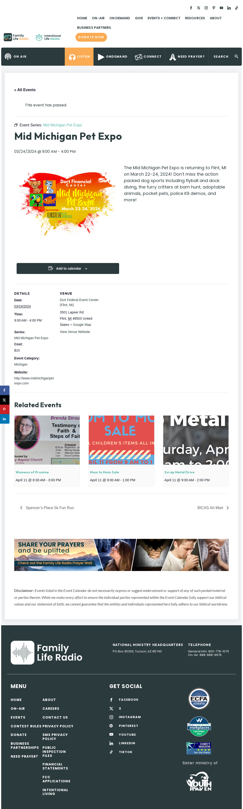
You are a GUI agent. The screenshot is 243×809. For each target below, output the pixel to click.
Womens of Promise (32, 472)
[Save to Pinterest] (4, 409)
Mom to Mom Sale (104, 472)
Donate (19, 734)
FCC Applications (56, 779)
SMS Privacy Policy (55, 736)
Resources (195, 18)
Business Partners (94, 27)
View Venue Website (75, 332)
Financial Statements (55, 766)
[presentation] (47, 440)
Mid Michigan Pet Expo (31, 338)
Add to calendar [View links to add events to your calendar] (68, 268)
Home (82, 18)
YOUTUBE (127, 735)
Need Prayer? (24, 756)
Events (18, 717)
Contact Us (55, 717)
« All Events (25, 90)
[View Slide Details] (121, 555)
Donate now (91, 37)
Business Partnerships (25, 745)
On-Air (98, 18)
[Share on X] (4, 400)
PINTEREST (128, 726)
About (216, 18)
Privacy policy (58, 726)
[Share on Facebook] (4, 390)
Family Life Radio (68, 39)
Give (139, 18)
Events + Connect (164, 18)
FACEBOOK (129, 700)
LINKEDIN (127, 743)
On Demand (119, 18)
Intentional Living (55, 792)
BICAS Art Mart (210, 508)
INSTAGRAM (130, 717)
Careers (50, 708)
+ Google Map (80, 325)
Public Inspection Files (54, 751)
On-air (18, 708)
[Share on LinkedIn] (4, 419)
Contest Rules (26, 726)
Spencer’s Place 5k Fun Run (49, 508)
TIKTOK (125, 752)
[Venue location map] (130, 317)
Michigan (21, 364)
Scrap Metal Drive (179, 472)
